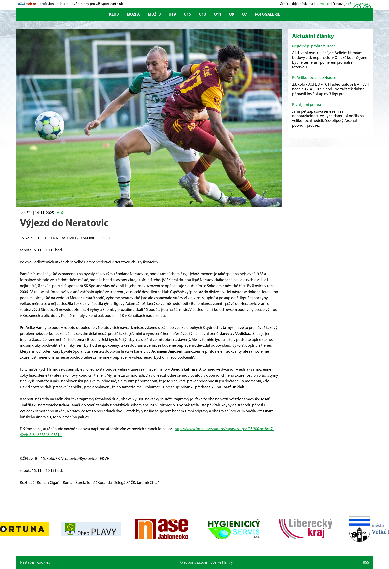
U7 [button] (244, 15)
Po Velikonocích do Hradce (314, 78)
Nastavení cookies (35, 563)
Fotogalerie (267, 15)
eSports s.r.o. (194, 563)
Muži (60, 213)
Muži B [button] (154, 15)
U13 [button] (202, 15)
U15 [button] (187, 15)
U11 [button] (217, 15)
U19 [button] (172, 15)
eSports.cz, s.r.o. (359, 4)
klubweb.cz (322, 4)
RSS (366, 563)
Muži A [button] (133, 15)
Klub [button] (114, 15)
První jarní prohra (306, 105)
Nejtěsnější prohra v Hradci (314, 46)
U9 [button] (231, 15)
